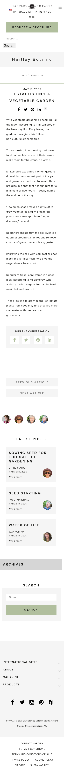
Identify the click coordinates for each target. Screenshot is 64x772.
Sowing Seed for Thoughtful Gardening (28, 457)
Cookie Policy (44, 759)
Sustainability (39, 765)
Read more (15, 477)
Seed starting (25, 493)
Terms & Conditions (32, 749)
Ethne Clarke (17, 468)
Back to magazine (32, 75)
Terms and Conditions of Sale (32, 754)
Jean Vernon (17, 532)
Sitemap (20, 765)
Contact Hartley (32, 743)
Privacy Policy (20, 759)
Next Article (32, 393)
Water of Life (24, 525)
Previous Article (32, 382)
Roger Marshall (19, 500)
